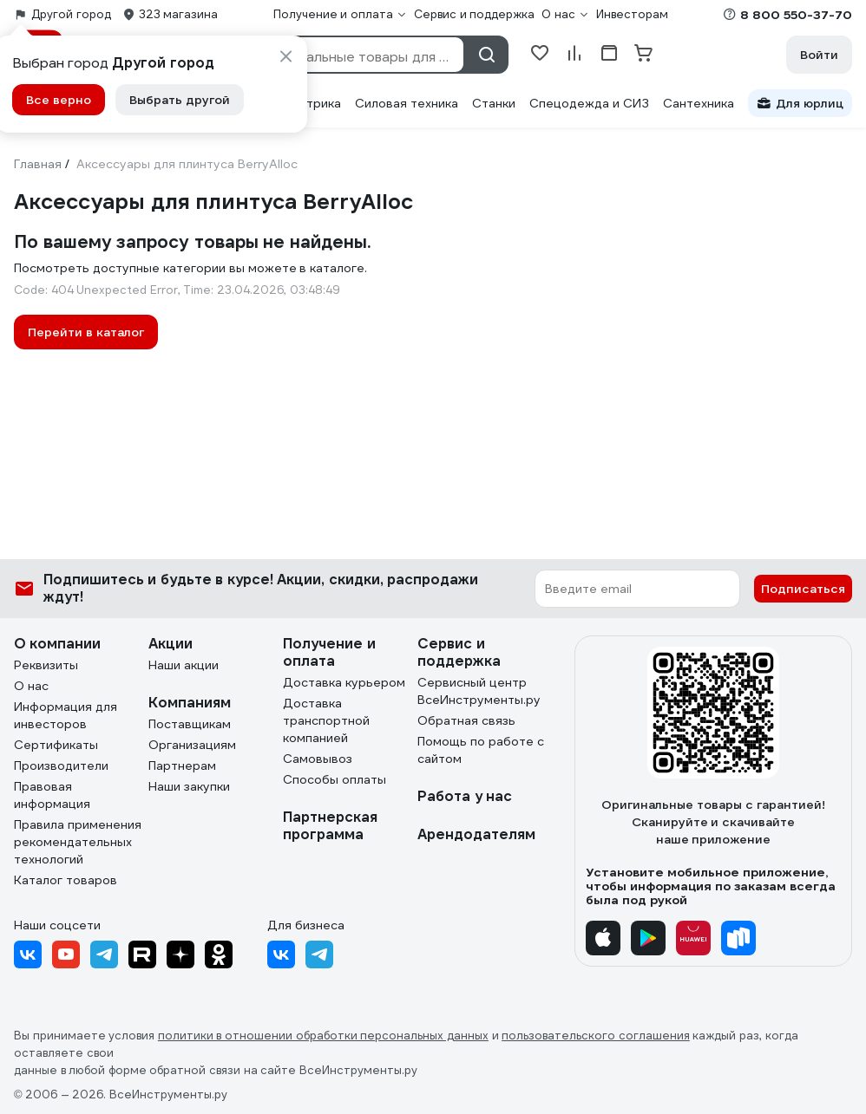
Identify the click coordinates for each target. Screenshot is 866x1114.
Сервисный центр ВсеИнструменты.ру (479, 690)
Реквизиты (46, 665)
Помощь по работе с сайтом (480, 749)
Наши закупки (189, 786)
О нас (31, 686)
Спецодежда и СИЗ (589, 103)
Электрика (308, 103)
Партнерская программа (330, 826)
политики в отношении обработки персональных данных (323, 1035)
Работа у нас (464, 796)
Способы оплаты (334, 779)
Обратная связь (466, 720)
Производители (61, 765)
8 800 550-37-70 (796, 15)
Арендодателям (476, 834)
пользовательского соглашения (596, 1035)
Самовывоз (317, 758)
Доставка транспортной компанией (326, 720)
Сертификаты (56, 744)
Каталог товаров (65, 880)
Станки (493, 103)
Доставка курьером (344, 682)
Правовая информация (52, 794)
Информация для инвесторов (65, 715)
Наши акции (183, 665)
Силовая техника (406, 103)
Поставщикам (189, 724)
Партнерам (182, 765)
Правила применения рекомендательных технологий (77, 842)
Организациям (192, 744)
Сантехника (698, 103)
